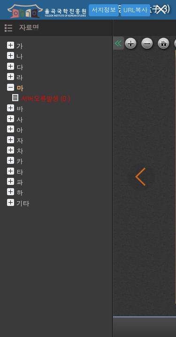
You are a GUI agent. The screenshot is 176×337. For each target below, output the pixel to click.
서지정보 (104, 9)
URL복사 (135, 9)
